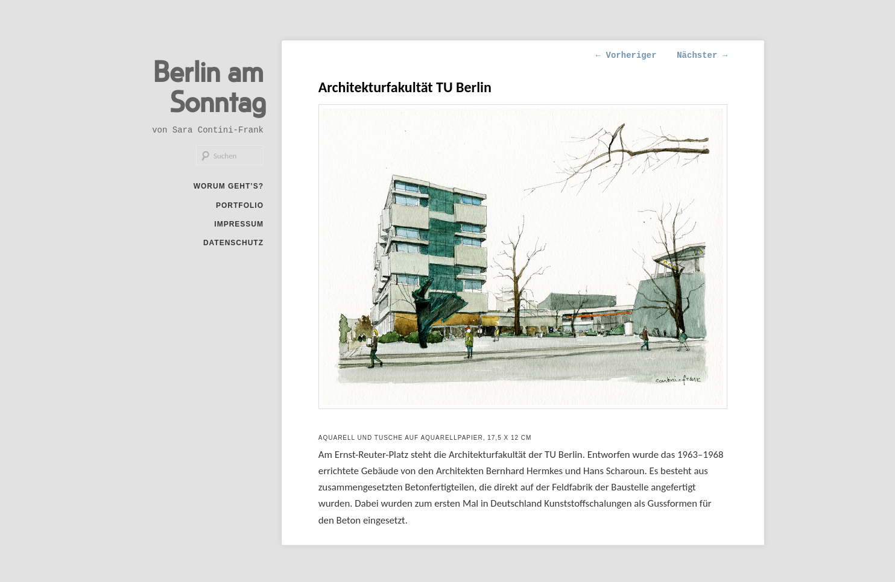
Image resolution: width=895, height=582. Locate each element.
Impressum (239, 224)
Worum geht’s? (229, 186)
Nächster (702, 55)
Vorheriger (626, 55)
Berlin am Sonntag (209, 85)
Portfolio (240, 205)
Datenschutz (233, 243)
